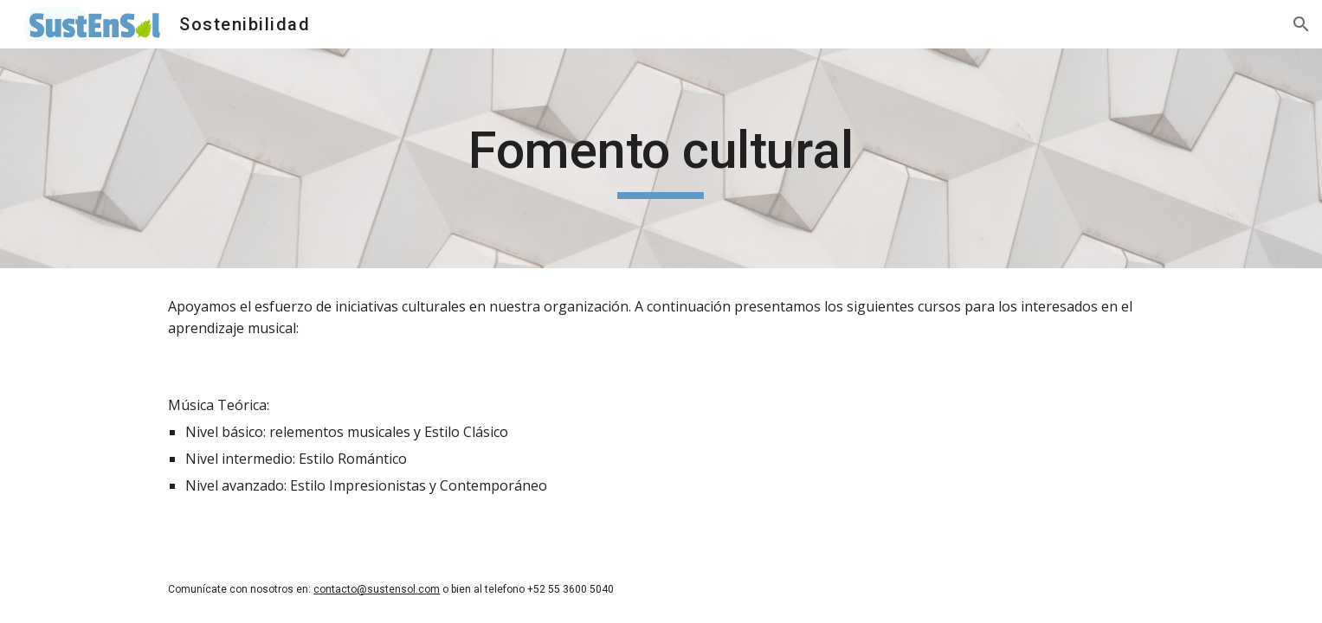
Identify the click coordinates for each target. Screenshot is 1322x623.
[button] (1301, 24)
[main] (661, 158)
